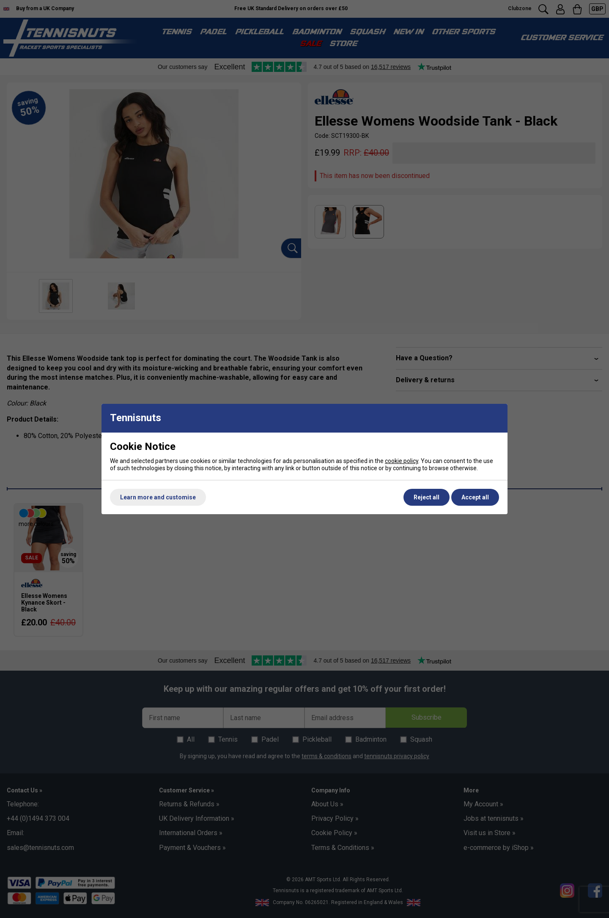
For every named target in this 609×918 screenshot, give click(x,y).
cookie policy (401, 461)
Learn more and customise (158, 497)
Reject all (426, 497)
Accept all (475, 497)
